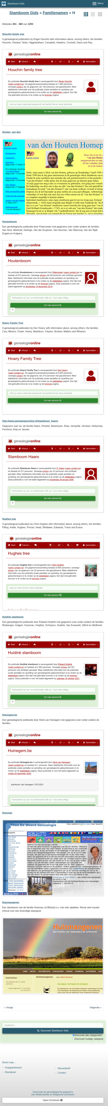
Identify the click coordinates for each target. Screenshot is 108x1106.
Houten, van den (11, 132)
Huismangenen (10, 902)
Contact (62, 1073)
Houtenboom (9, 221)
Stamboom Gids (15, 3)
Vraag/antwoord (13, 1067)
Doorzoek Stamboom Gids (52, 1030)
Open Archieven (52, 1100)
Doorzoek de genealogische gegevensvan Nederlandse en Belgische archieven (52, 1093)
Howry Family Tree (12, 323)
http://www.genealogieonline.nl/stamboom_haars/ (30, 421)
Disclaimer (10, 1072)
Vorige (9, 1007)
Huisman (7, 813)
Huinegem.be (9, 715)
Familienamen (55, 13)
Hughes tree (9, 519)
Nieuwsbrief (64, 1068)
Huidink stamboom (13, 617)
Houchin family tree (13, 34)
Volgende (95, 1007)
